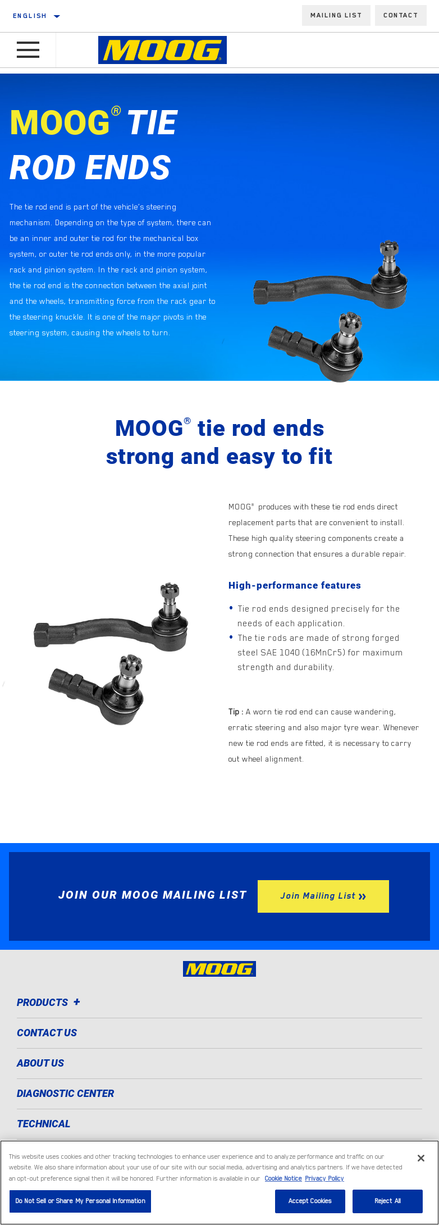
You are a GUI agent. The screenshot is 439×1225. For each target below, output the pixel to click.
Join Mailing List (317, 896)
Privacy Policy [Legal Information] (324, 1178)
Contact (400, 15)
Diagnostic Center (65, 1093)
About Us (40, 1063)
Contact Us (47, 1033)
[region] (219, 1182)
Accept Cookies (310, 1201)
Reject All (387, 1201)
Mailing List (336, 15)
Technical (44, 1124)
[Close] (421, 1158)
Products (50, 1002)
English (30, 16)
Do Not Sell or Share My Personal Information (80, 1201)
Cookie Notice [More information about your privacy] (283, 1178)
